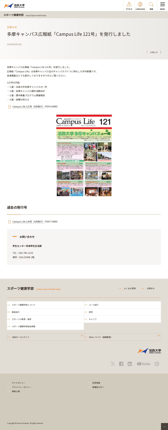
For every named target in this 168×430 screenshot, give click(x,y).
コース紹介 (94, 304)
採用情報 (96, 382)
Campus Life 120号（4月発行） (28, 221)
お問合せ (151, 288)
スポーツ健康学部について (23, 304)
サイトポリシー (19, 382)
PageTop (164, 426)
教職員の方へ (98, 387)
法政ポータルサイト (21, 337)
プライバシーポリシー (21, 387)
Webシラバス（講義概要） (101, 337)
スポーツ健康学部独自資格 (23, 326)
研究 (91, 312)
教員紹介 (16, 312)
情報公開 (16, 391)
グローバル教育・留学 (21, 319)
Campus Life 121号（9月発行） (28, 106)
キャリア (93, 319)
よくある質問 (130, 288)
